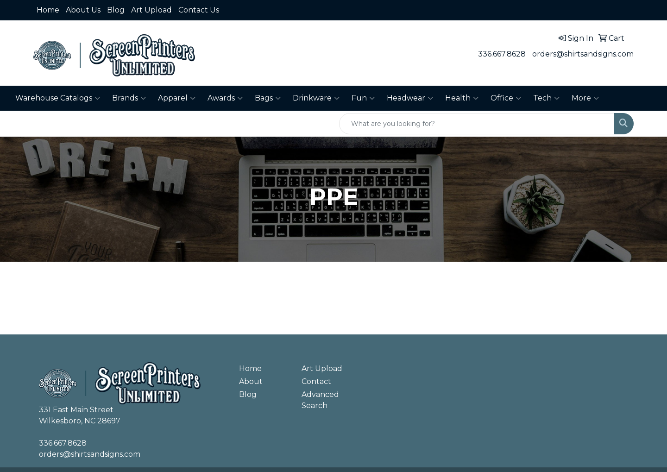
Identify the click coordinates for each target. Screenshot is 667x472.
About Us (83, 10)
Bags (268, 98)
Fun (363, 98)
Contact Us (198, 10)
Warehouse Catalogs (57, 98)
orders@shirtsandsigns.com (583, 54)
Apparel (176, 98)
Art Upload (151, 10)
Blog (116, 10)
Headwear (410, 98)
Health (461, 98)
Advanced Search (320, 400)
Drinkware (316, 98)
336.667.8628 (502, 54)
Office (506, 98)
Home (48, 10)
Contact (316, 381)
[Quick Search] (476, 123)
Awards (225, 98)
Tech (546, 98)
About (251, 381)
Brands (129, 98)
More (585, 98)
